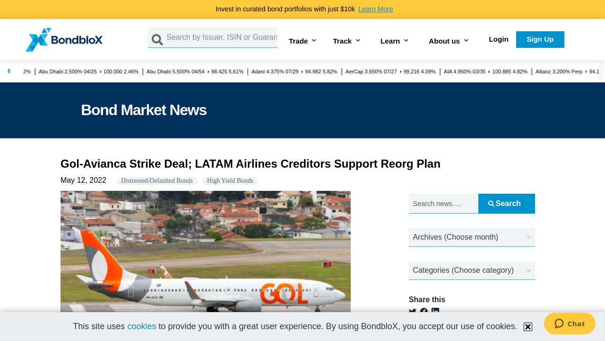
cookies (141, 326)
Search (504, 203)
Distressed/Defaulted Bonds (157, 180)
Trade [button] (298, 41)
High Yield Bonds (230, 180)
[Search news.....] (444, 204)
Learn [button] (390, 41)
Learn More (375, 9)
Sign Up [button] (540, 39)
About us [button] (444, 41)
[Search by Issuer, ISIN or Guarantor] (221, 37)
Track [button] (342, 41)
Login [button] (499, 39)
